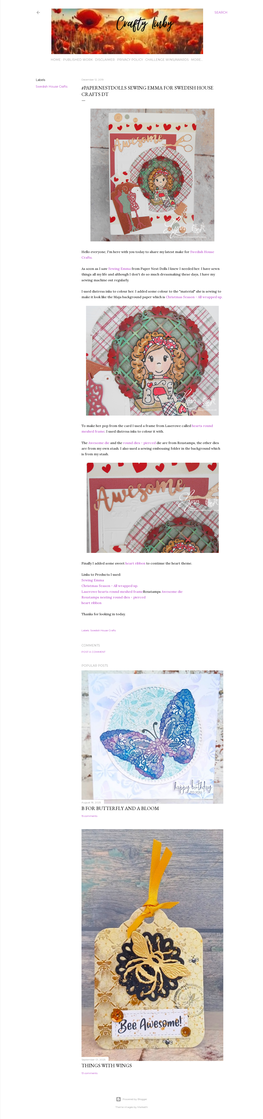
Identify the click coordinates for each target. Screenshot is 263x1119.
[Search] (221, 12)
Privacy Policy (130, 60)
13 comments (89, 1073)
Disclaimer (105, 60)
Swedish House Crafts (51, 86)
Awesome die (98, 443)
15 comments (89, 816)
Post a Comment (93, 651)
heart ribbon (135, 563)
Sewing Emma (119, 269)
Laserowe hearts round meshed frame (112, 591)
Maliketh (142, 1107)
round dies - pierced (139, 443)
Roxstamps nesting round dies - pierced (113, 597)
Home (56, 60)
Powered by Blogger (131, 1099)
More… (197, 60)
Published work (78, 60)
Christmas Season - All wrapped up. (194, 297)
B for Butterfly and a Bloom (120, 808)
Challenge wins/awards (167, 60)
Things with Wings (106, 1065)
